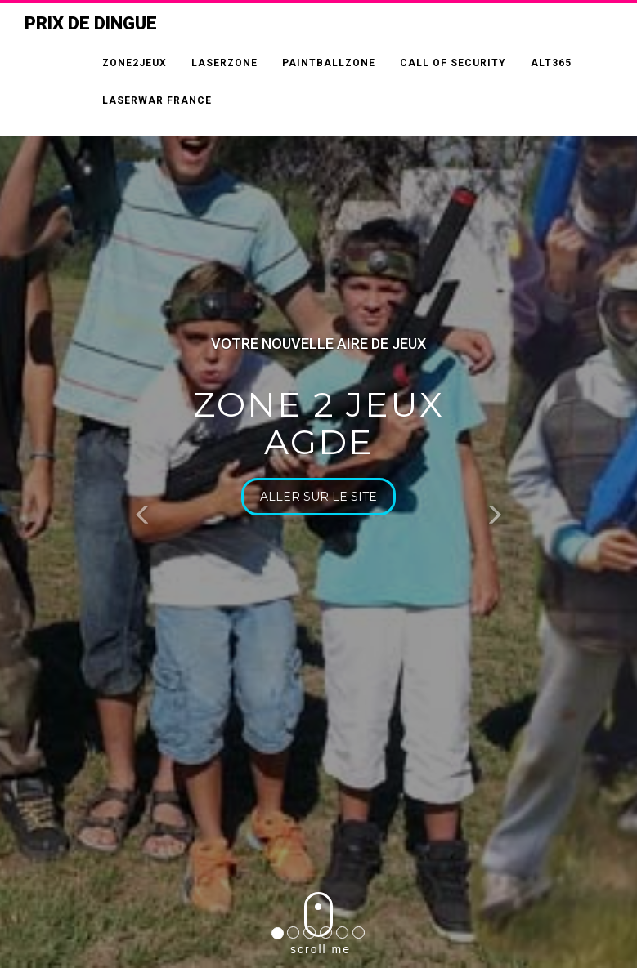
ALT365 (551, 63)
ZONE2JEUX (134, 63)
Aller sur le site (319, 496)
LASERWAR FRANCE (157, 100)
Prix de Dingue (91, 23)
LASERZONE (224, 63)
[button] (143, 517)
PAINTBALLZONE (328, 63)
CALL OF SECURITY (453, 63)
